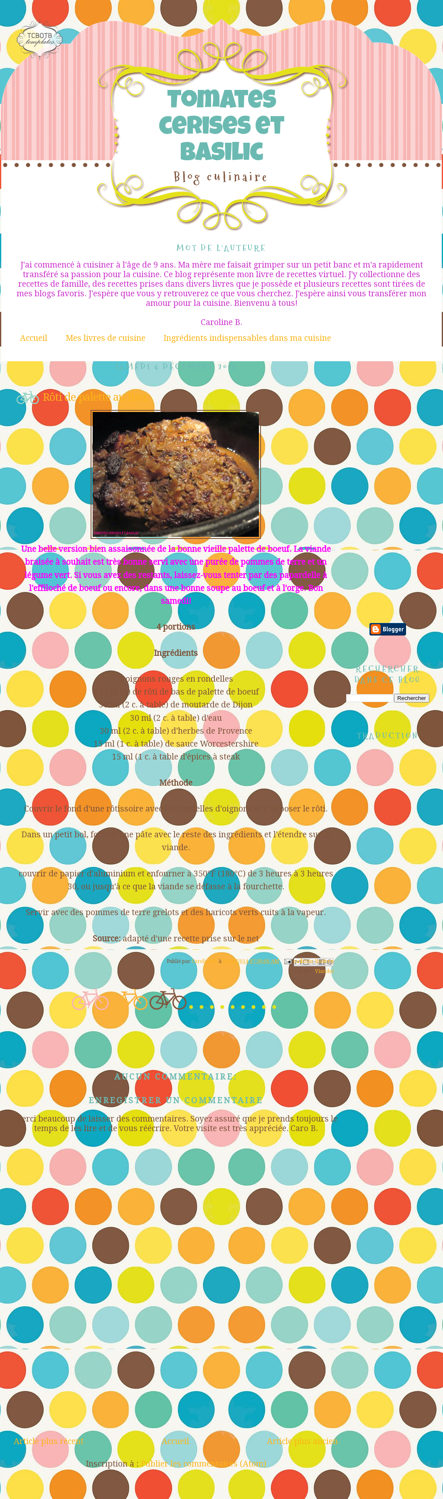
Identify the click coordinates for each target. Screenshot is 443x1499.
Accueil (33, 338)
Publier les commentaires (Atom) (203, 1464)
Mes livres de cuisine (105, 338)
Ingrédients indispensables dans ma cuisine (247, 338)
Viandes (324, 971)
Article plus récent (49, 1441)
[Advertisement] (175, 1374)
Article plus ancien (302, 1441)
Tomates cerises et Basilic (221, 128)
